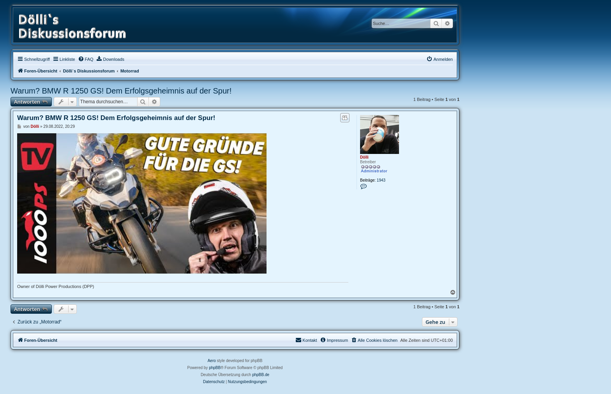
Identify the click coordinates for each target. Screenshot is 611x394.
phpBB (215, 368)
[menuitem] (86, 59)
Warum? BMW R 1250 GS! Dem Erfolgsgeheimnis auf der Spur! (121, 91)
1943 (381, 180)
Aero (212, 361)
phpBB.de (260, 375)
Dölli (364, 157)
